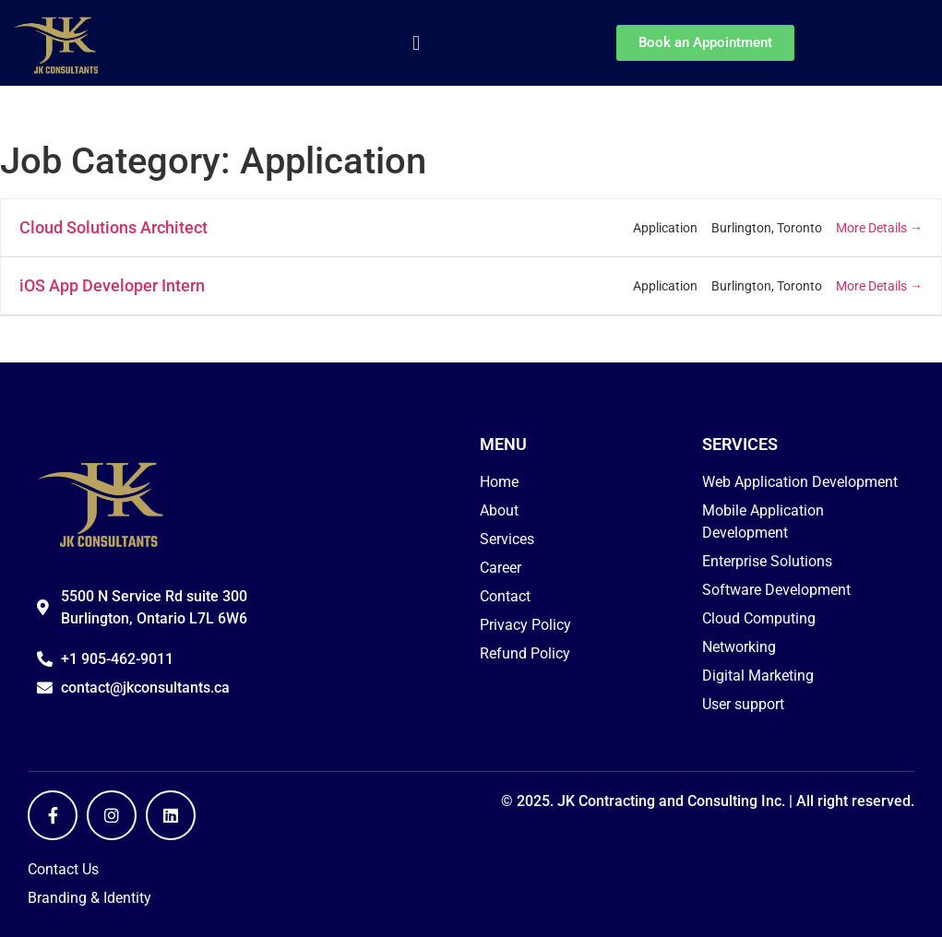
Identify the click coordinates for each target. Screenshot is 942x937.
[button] (415, 43)
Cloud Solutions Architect (113, 227)
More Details (879, 227)
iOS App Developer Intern (112, 285)
